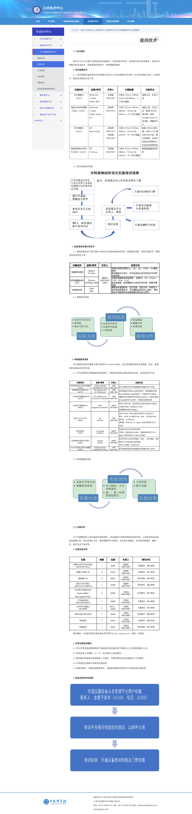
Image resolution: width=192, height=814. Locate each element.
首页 (38, 21)
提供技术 (40, 64)
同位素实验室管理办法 (46, 89)
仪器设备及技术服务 (71, 21)
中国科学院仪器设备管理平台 (136, 3)
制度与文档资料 (113, 21)
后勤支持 (40, 83)
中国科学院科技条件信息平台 (110, 3)
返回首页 (155, 3)
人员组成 (40, 70)
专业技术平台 (93, 21)
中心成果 (130, 21)
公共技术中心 (99, 30)
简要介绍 (40, 58)
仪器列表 (40, 76)
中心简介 (51, 21)
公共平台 (89, 30)
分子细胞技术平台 (124, 30)
